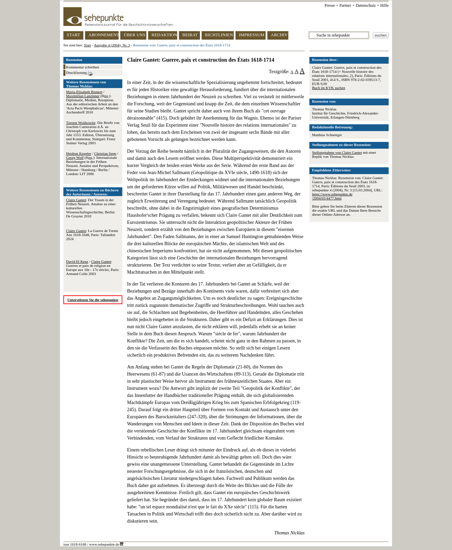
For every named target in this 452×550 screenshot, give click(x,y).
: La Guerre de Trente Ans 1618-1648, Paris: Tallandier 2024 (92, 235)
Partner (345, 5)
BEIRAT (190, 34)
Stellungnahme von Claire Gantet (337, 152)
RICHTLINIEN (219, 34)
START (73, 34)
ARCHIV (279, 34)
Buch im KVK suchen (328, 88)
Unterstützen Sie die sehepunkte (93, 300)
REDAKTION (164, 34)
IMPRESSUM (251, 34)
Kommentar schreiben (82, 67)
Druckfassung (79, 73)
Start (87, 45)
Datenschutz (366, 5)
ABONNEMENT (103, 34)
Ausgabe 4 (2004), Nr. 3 (112, 45)
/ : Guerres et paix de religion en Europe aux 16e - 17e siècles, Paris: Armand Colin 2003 (92, 267)
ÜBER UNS (134, 34)
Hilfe (384, 5)
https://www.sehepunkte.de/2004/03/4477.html (332, 196)
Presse (330, 5)
